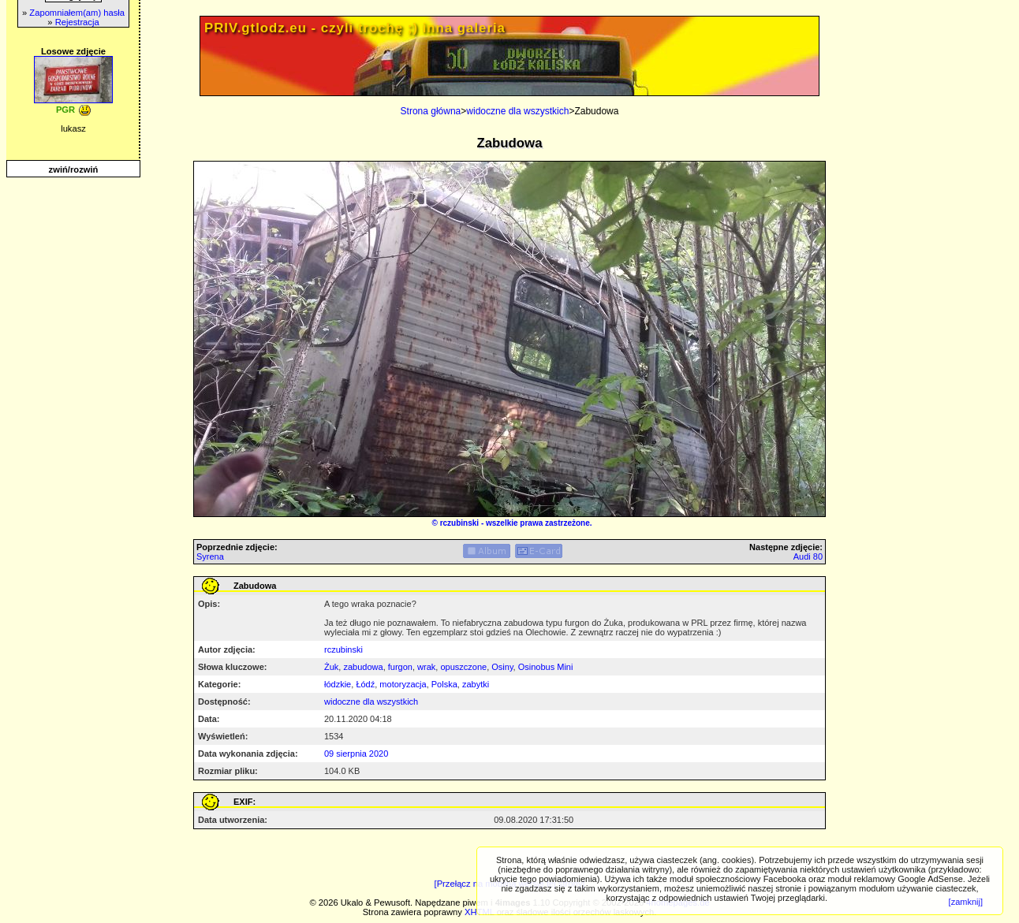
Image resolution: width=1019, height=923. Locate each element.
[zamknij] (966, 901)
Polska (444, 684)
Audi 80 (808, 556)
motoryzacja (402, 684)
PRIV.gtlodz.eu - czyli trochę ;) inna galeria (355, 27)
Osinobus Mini (545, 667)
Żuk (331, 667)
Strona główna (431, 111)
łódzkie (337, 684)
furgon (400, 667)
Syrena (210, 556)
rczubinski (459, 523)
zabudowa (363, 667)
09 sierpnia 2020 (356, 753)
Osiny (502, 667)
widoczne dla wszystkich (517, 111)
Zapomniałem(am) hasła (77, 12)
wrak (426, 667)
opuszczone (463, 667)
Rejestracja (77, 22)
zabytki (475, 684)
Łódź (365, 684)
